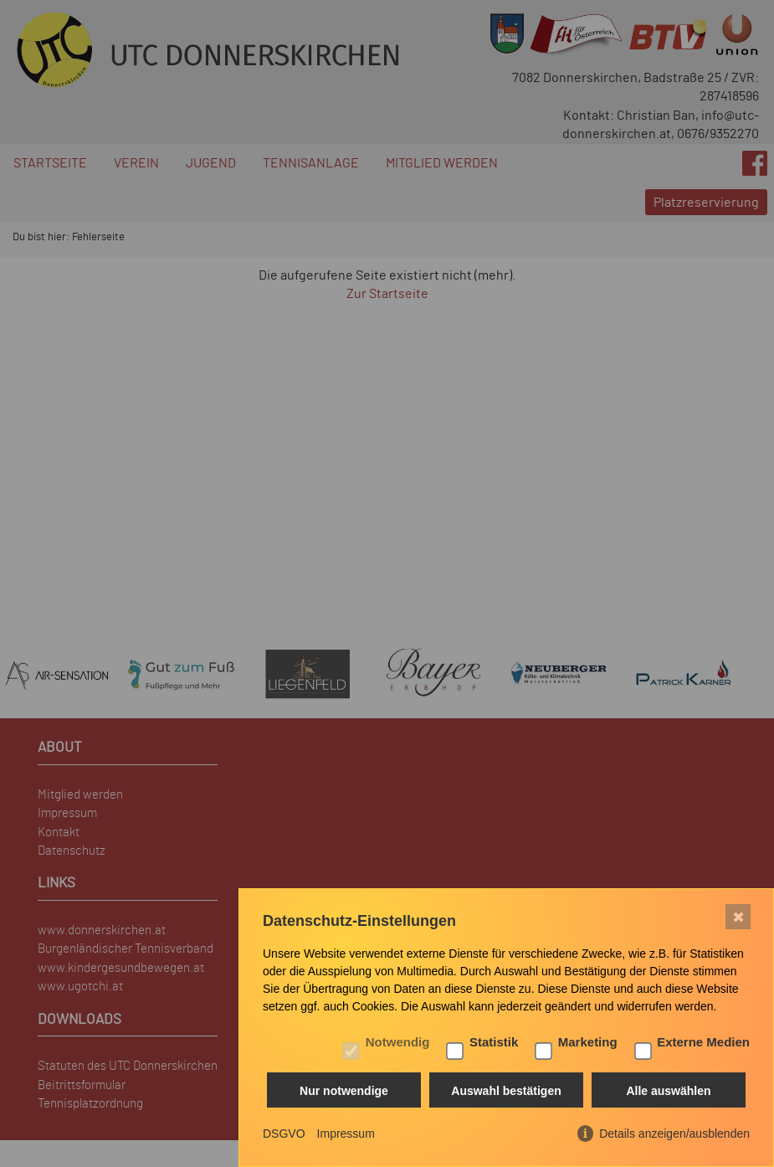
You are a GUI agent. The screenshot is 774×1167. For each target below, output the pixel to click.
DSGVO (284, 1133)
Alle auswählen (668, 1091)
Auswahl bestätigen (506, 1091)
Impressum (346, 1133)
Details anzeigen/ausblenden (674, 1133)
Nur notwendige (344, 1091)
